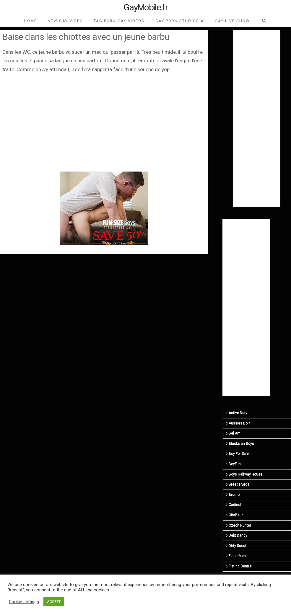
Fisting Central (239, 566)
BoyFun (233, 464)
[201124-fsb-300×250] (104, 208)
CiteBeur (234, 515)
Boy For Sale (237, 453)
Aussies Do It (238, 423)
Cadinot (233, 505)
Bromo (233, 494)
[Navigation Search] (263, 21)
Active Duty (236, 413)
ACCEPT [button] (54, 601)
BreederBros (237, 484)
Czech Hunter (238, 525)
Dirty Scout (236, 546)
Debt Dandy (236, 535)
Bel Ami (233, 433)
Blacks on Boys (240, 443)
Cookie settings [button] (24, 601)
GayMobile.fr (145, 7)
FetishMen (236, 556)
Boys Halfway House (244, 474)
